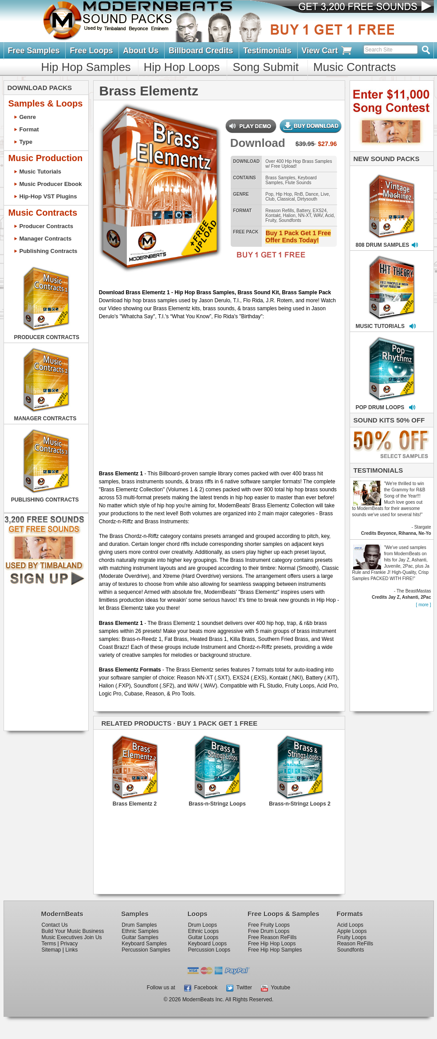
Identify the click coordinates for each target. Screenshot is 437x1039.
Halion (289, 215)
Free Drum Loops (268, 931)
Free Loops (91, 50)
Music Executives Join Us (72, 937)
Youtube (275, 987)
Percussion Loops (209, 950)
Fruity (270, 220)
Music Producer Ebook (51, 184)
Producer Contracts (46, 226)
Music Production (45, 158)
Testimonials (267, 50)
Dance (311, 194)
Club (270, 199)
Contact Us (55, 925)
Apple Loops (352, 931)
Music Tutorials (40, 171)
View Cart (327, 51)
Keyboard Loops (207, 943)
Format (29, 129)
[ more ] (423, 604)
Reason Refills (279, 210)
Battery (303, 210)
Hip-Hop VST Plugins (48, 196)
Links (71, 950)
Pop (269, 194)
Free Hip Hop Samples (275, 950)
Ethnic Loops (203, 931)
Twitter (239, 987)
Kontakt (272, 215)
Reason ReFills (355, 943)
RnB (298, 194)
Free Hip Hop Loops (271, 943)
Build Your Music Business (73, 931)
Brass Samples (280, 177)
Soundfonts (290, 220)
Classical (286, 199)
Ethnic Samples (140, 931)
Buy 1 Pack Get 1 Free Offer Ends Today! (298, 236)
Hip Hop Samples (86, 67)
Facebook (200, 987)
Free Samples (34, 50)
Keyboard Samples (144, 943)
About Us (140, 50)
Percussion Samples (146, 950)
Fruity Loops (351, 937)
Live (325, 194)
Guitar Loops (203, 937)
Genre (28, 117)
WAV (318, 215)
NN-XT (304, 215)
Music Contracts (354, 67)
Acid (329, 215)
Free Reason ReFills (272, 937)
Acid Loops (350, 925)
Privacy (69, 943)
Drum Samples (139, 925)
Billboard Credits (201, 50)
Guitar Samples (140, 937)
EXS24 (320, 210)
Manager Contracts (46, 238)
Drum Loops (202, 925)
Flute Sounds (298, 182)
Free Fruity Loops (269, 925)
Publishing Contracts (49, 251)
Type (26, 141)
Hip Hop (284, 194)
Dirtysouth (307, 199)
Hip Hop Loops (182, 67)
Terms (49, 943)
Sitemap (51, 950)
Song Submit (265, 67)
